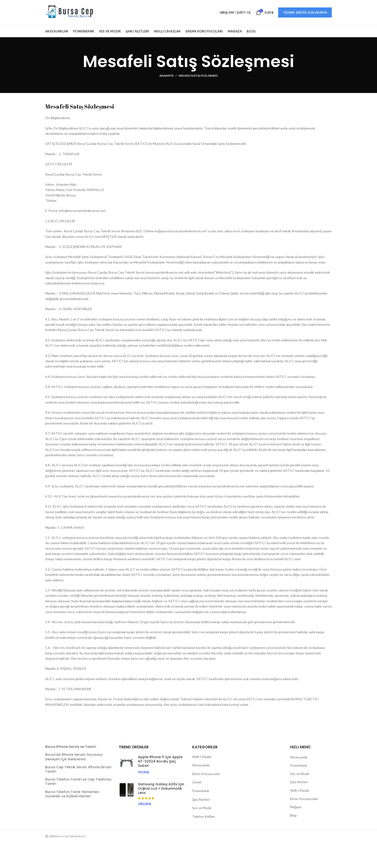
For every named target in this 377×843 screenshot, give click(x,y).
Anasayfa (166, 75)
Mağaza (295, 807)
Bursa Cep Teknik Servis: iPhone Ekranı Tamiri (78, 769)
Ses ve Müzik (201, 808)
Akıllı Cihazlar (202, 757)
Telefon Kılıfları (203, 816)
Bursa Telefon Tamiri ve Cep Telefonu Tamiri (78, 781)
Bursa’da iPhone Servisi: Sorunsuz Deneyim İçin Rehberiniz (74, 756)
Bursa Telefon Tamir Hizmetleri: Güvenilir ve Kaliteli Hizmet (72, 794)
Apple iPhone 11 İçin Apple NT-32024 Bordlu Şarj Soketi (160, 761)
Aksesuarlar (201, 765)
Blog (293, 815)
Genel (196, 782)
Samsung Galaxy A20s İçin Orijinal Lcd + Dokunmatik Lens (161, 788)
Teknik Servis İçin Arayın (305, 12)
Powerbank (200, 791)
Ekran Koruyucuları (206, 774)
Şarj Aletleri (201, 799)
